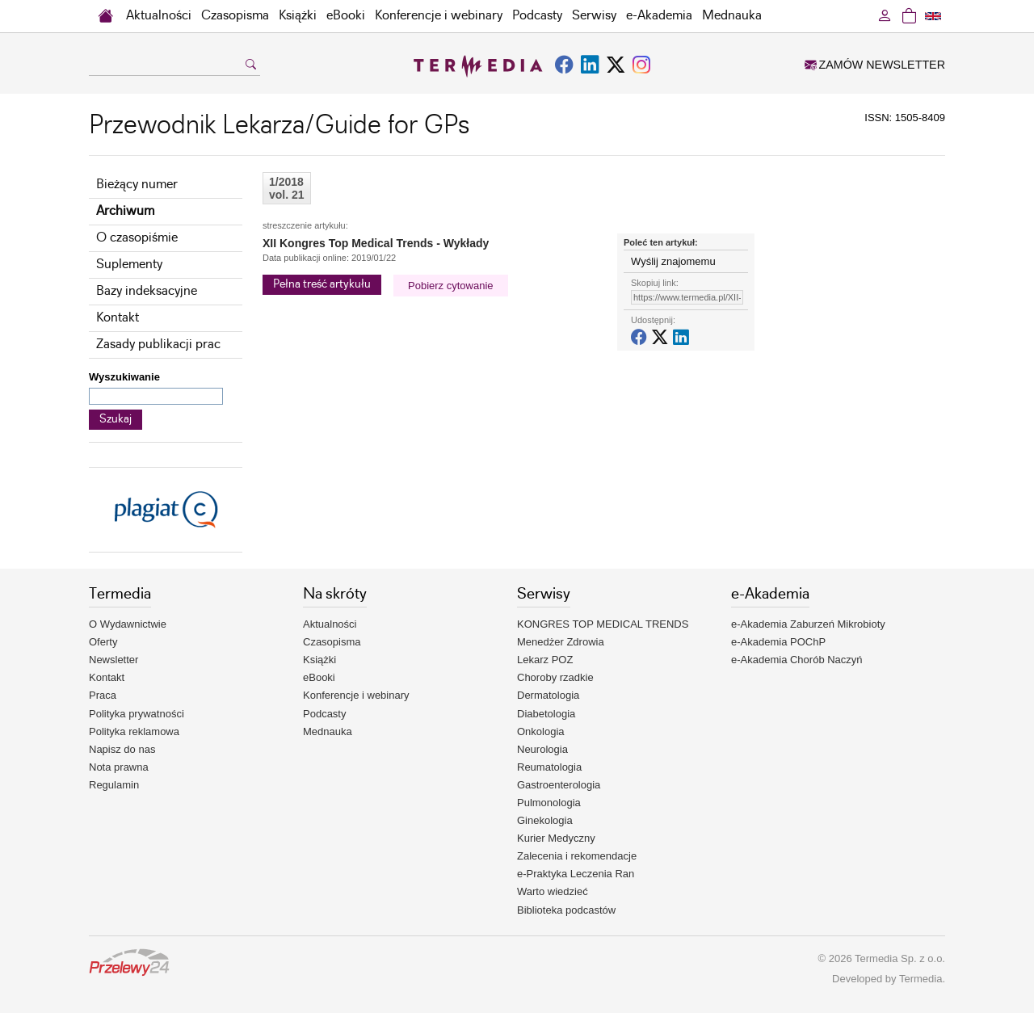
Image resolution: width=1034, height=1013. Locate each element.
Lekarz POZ (545, 660)
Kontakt (117, 318)
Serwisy (594, 16)
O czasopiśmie (137, 238)
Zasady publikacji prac (158, 344)
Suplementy (129, 264)
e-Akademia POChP (778, 642)
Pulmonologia (549, 803)
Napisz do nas (122, 749)
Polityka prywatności (136, 714)
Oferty (103, 642)
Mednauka (732, 16)
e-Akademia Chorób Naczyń (797, 660)
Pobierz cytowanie (451, 286)
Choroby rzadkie (555, 677)
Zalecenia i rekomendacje (577, 856)
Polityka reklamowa (134, 731)
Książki (298, 16)
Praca (102, 695)
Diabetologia (546, 714)
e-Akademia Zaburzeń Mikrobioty (808, 624)
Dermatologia (548, 695)
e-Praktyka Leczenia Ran (575, 874)
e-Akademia (659, 16)
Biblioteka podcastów (566, 910)
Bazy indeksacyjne (146, 291)
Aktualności (158, 16)
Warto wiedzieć (552, 891)
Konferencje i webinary (438, 16)
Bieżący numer (137, 184)
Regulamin (114, 785)
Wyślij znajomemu (673, 261)
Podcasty (537, 16)
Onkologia (541, 731)
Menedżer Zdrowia (560, 642)
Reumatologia (549, 767)
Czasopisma (235, 16)
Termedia (920, 979)
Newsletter (113, 660)
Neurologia (542, 749)
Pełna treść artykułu (322, 284)
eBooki (345, 16)
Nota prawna (119, 767)
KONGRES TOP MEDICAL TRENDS (602, 624)
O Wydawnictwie (127, 624)
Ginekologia (545, 820)
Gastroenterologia (558, 785)
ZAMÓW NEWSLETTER (875, 64)
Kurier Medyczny (556, 838)
